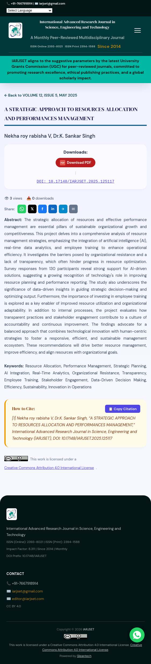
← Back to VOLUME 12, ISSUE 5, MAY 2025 (40, 95)
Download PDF (75, 162)
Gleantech (84, 656)
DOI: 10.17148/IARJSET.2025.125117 (75, 181)
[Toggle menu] (137, 30)
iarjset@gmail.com (52, 3)
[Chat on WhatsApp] (137, 634)
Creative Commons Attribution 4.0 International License (49, 468)
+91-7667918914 (22, 3)
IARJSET (88, 629)
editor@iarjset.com (28, 598)
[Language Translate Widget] (29, 10)
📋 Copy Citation (122, 409)
